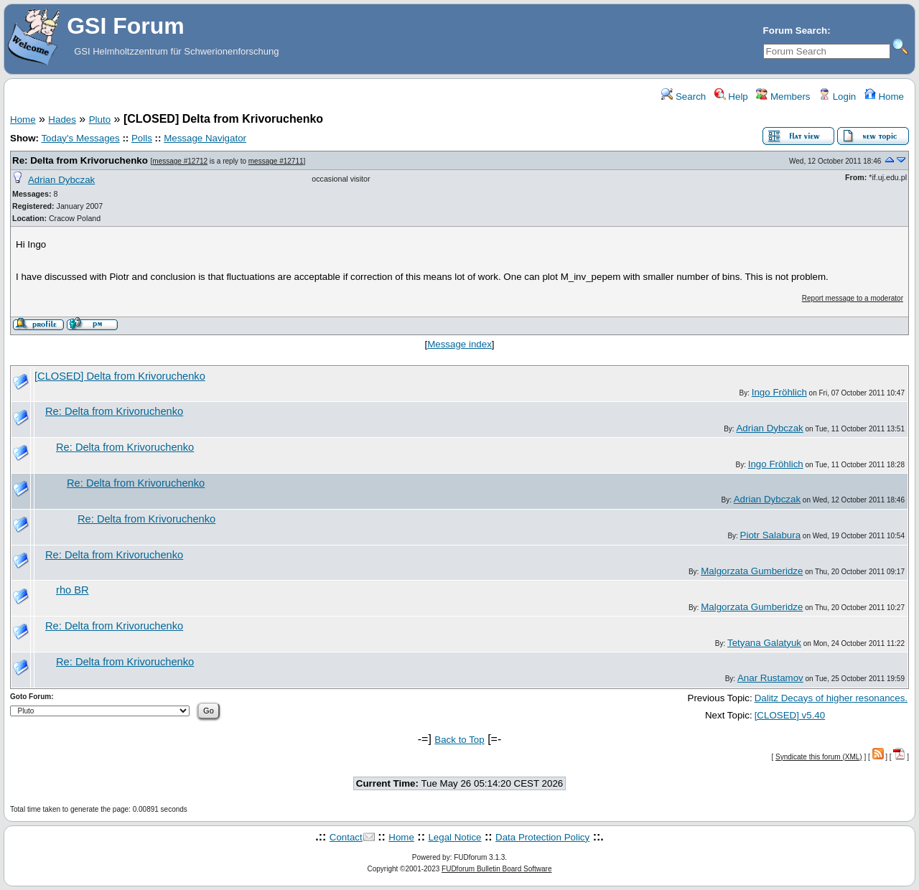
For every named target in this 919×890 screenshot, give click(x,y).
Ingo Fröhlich (779, 392)
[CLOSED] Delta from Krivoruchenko (119, 376)
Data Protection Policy (542, 837)
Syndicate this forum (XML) (818, 757)
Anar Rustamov (770, 678)
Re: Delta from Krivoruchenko (80, 160)
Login (837, 96)
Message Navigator (205, 138)
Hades (62, 119)
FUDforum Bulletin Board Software (496, 869)
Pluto (100, 119)
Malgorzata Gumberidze (752, 571)
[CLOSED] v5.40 (790, 715)
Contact (346, 837)
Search (683, 96)
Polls (141, 138)
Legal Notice (454, 837)
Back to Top (459, 739)
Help (731, 96)
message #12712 (179, 161)
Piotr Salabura (770, 535)
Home (884, 96)
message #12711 (276, 161)
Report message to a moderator (852, 298)
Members (783, 96)
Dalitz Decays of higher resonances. (831, 698)
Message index (459, 344)
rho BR (72, 590)
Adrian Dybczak (61, 179)
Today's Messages (80, 138)
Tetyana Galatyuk (764, 642)
